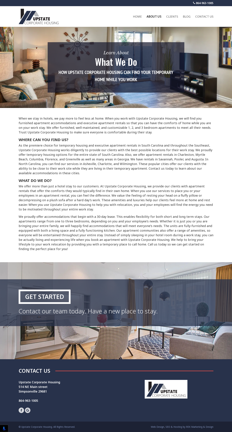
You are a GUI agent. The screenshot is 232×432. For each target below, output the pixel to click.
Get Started (44, 296)
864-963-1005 (203, 3)
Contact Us (204, 16)
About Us (154, 16)
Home (137, 16)
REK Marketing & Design (199, 426)
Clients (172, 16)
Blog (186, 16)
